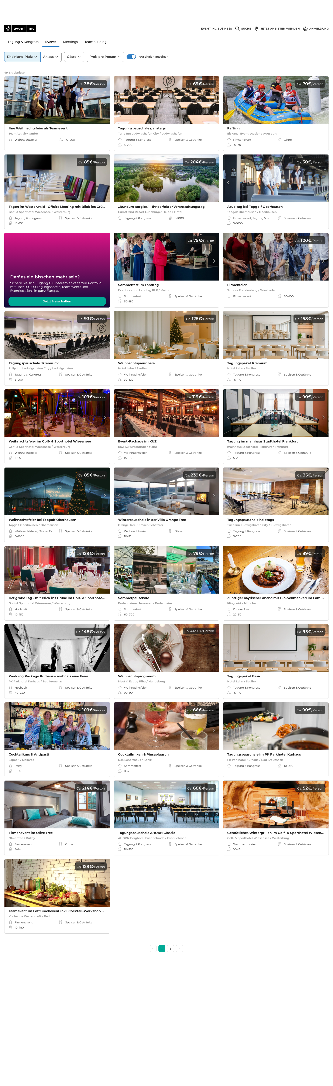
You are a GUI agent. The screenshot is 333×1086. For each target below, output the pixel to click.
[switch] (131, 36)
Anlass (51, 36)
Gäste (74, 36)
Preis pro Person (105, 36)
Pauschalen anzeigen (153, 35)
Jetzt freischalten (57, 305)
